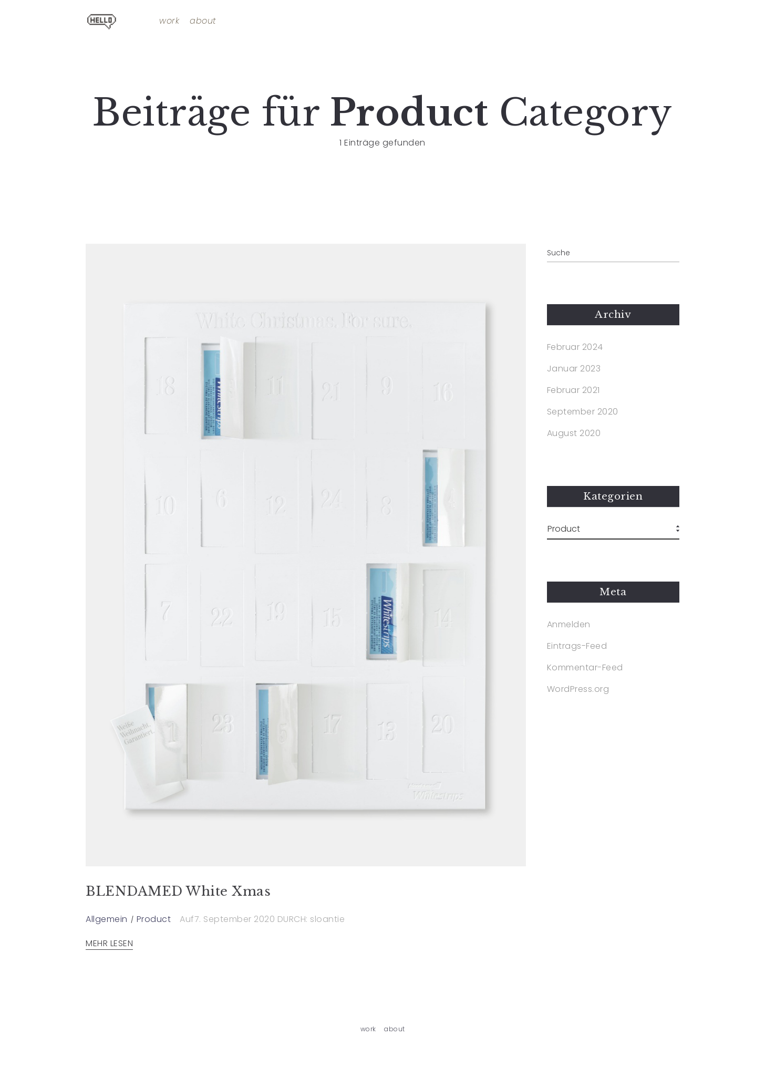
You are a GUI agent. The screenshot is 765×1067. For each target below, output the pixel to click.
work (169, 21)
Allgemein (107, 919)
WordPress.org (578, 689)
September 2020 (582, 412)
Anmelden (569, 624)
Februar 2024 (575, 347)
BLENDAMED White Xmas (178, 891)
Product (154, 919)
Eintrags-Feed (577, 646)
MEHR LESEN (109, 943)
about (203, 21)
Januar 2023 (574, 369)
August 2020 (574, 433)
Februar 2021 (573, 390)
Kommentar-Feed (585, 667)
